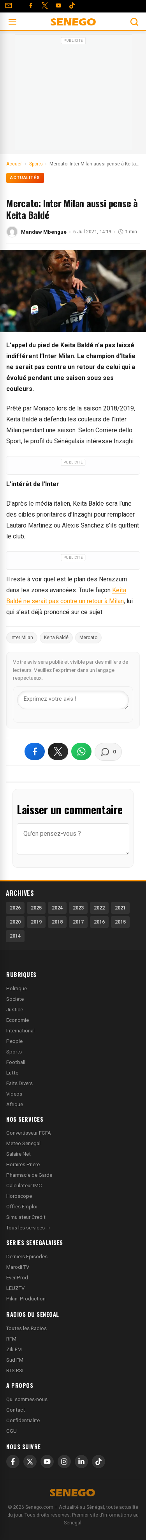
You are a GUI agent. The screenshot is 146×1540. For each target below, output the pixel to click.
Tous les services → (28, 1228)
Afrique (14, 1104)
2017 (78, 922)
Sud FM (14, 1360)
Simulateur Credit (26, 1217)
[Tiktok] (72, 5)
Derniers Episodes (26, 1256)
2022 (99, 908)
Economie (17, 1020)
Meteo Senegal (23, 1143)
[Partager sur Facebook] (35, 751)
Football (15, 1062)
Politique (16, 988)
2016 (99, 922)
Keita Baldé (56, 637)
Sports (14, 1052)
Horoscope (19, 1196)
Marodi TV (17, 1267)
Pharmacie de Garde (29, 1175)
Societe (15, 999)
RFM (11, 1339)
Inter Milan (22, 637)
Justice (14, 1009)
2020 (15, 922)
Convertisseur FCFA (28, 1133)
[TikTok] (98, 1461)
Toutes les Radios (26, 1328)
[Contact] (8, 5)
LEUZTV (15, 1288)
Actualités (25, 177)
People (14, 1041)
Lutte (12, 1073)
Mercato (88, 637)
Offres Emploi (21, 1207)
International (20, 1031)
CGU (11, 1431)
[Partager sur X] (58, 751)
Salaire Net (18, 1154)
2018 (57, 922)
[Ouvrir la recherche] (134, 21)
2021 (120, 908)
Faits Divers (19, 1083)
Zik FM (14, 1349)
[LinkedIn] (81, 1461)
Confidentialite (23, 1420)
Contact (15, 1410)
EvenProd (17, 1278)
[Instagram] (64, 1461)
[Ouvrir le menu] (12, 21)
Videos (14, 1094)
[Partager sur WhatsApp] (81, 751)
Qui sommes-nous (26, 1399)
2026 (15, 908)
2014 (15, 936)
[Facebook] (31, 5)
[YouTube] (58, 5)
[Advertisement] (73, 95)
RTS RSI (14, 1370)
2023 (78, 908)
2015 (120, 922)
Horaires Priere (23, 1164)
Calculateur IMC (24, 1185)
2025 (36, 908)
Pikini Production (26, 1299)
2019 (36, 922)
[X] (30, 1461)
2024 (57, 908)
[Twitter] (45, 5)
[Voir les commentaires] (108, 752)
